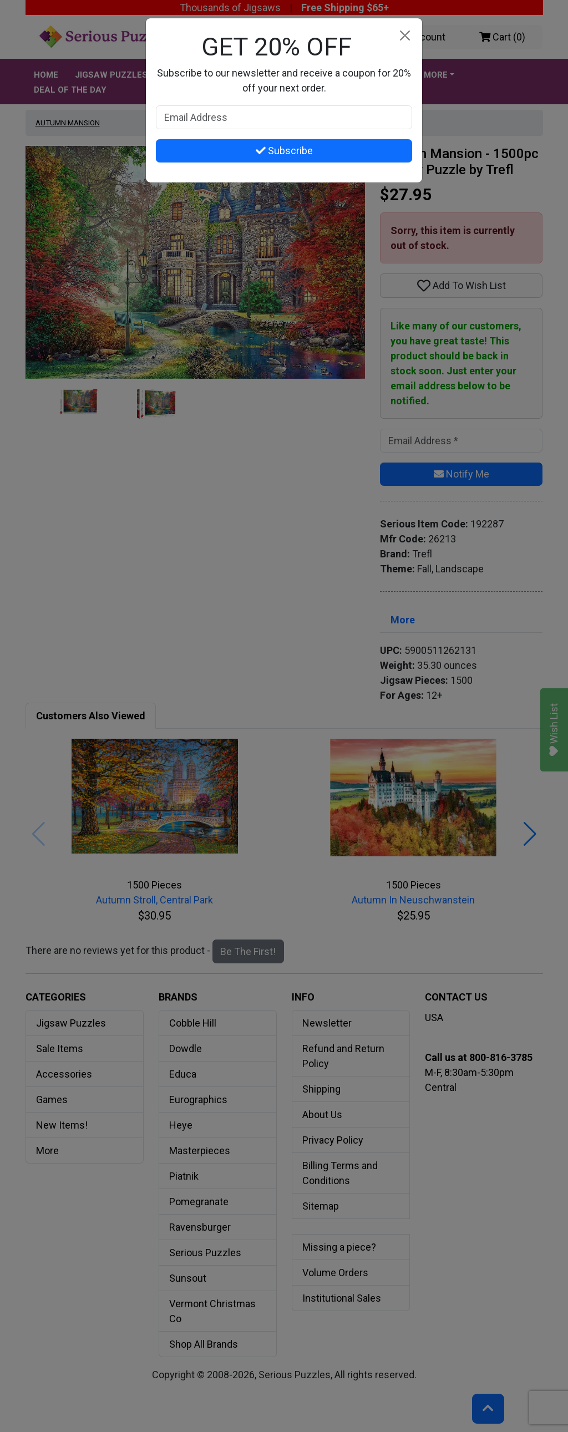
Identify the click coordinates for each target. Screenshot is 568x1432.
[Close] (404, 35)
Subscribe (284, 150)
